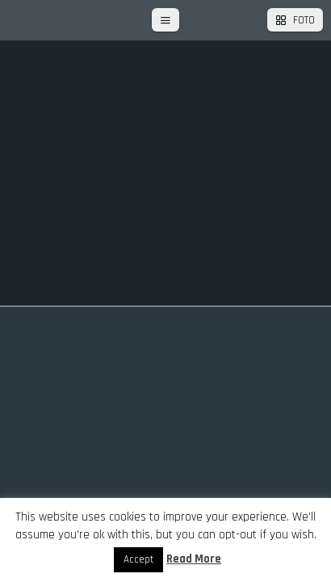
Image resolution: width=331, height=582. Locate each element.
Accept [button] (138, 559)
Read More (193, 559)
